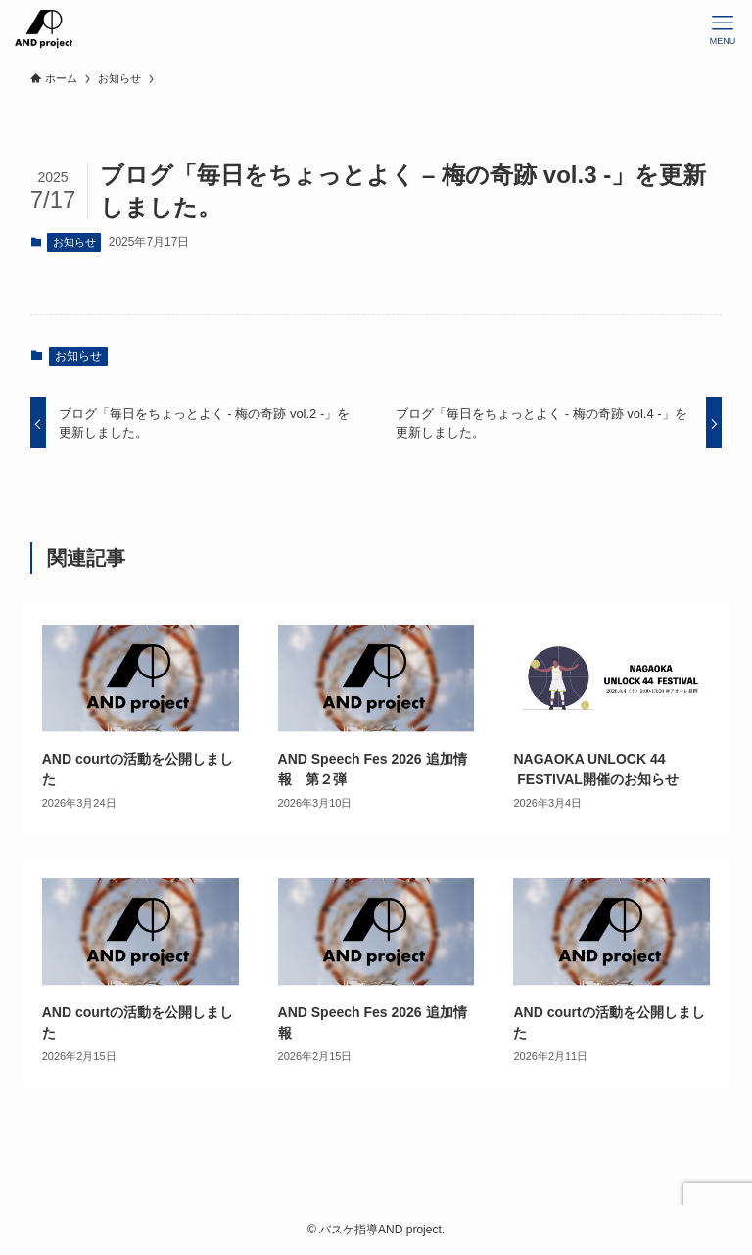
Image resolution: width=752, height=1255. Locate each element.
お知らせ (74, 242)
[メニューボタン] (722, 29)
